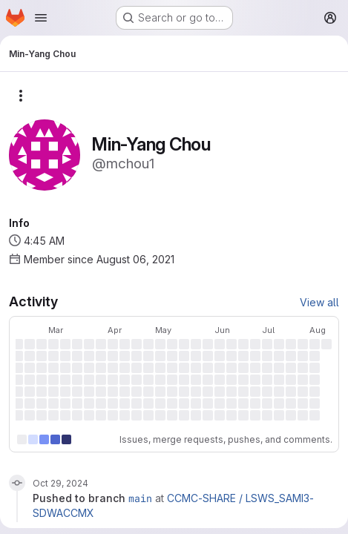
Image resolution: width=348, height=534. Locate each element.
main (140, 498)
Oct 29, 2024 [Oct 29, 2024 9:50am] (60, 483)
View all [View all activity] (319, 302)
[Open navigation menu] (41, 18)
